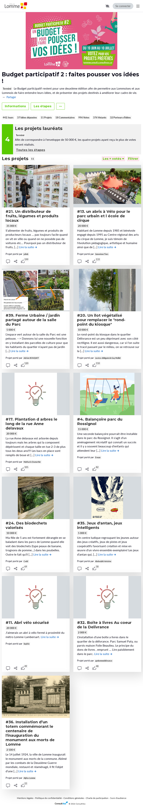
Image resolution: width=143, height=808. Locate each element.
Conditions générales (73, 798)
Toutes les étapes (30, 150)
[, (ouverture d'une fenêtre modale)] (36, 186)
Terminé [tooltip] (7, 89)
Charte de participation (97, 798)
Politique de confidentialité (48, 798)
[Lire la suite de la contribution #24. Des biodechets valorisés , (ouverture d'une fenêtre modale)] (42, 554)
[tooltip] (23, 261)
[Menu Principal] (137, 6)
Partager (11, 97)
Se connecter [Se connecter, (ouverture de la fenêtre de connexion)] (123, 6)
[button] (107, 6)
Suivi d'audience (118, 798)
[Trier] (113, 158)
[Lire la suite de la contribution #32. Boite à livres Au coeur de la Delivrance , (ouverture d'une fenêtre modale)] (103, 654)
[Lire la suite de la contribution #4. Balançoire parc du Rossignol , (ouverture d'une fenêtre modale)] (110, 450)
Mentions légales (25, 798)
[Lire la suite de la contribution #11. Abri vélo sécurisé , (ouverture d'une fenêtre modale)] (50, 637)
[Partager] (15, 261)
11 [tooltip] (32, 158)
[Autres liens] (60, 106)
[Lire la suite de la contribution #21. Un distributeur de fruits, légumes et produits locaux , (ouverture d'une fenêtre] (28, 247)
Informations (15, 106)
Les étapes (42, 106)
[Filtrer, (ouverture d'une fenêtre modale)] (133, 158)
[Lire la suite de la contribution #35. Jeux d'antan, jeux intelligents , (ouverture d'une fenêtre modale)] (107, 554)
